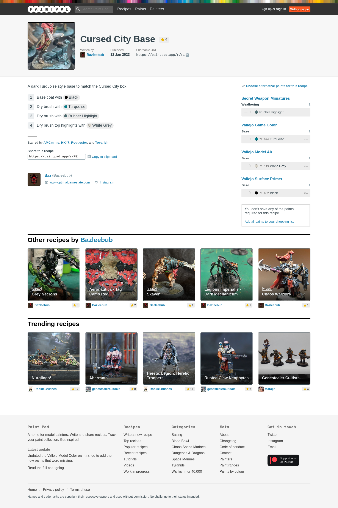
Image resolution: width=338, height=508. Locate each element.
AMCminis (51, 142)
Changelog (228, 441)
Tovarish (101, 142)
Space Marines (183, 459)
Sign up (266, 9)
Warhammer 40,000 (187, 471)
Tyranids (178, 465)
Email (272, 447)
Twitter (273, 435)
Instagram (104, 182)
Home (32, 489)
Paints (140, 9)
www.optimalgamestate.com (67, 182)
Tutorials (130, 459)
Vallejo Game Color (259, 125)
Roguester (79, 142)
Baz (47, 175)
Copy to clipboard (102, 156)
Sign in (281, 9)
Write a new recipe (138, 435)
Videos (129, 465)
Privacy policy (53, 489)
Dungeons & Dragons (188, 453)
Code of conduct (232, 447)
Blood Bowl (180, 441)
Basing (177, 435)
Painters (157, 9)
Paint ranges (229, 465)
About (224, 435)
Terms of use (80, 489)
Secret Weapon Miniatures (265, 98)
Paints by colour (232, 471)
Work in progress (137, 471)
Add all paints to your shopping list (269, 221)
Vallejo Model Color (62, 455)
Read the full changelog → (48, 468)
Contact (226, 453)
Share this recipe (41, 151)
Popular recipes (135, 447)
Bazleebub (96, 239)
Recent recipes (135, 453)
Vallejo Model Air (256, 152)
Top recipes (132, 441)
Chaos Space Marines (188, 447)
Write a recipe (299, 9)
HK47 (65, 142)
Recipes (124, 9)
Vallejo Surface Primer (261, 179)
